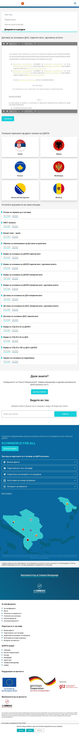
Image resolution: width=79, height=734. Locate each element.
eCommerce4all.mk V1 (11, 621)
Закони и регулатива (13, 24)
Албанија (7, 650)
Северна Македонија (11, 662)
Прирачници (10, 19)
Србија (6, 665)
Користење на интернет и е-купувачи (22, 474)
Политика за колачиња (12, 616)
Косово (6, 655)
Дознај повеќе (39, 392)
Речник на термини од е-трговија (17, 212)
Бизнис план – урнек (11, 233)
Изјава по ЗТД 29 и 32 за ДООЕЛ (16, 327)
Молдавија (8, 657)
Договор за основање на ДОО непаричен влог (22, 296)
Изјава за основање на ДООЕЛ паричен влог (22, 254)
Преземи (8, 119)
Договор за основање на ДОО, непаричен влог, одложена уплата (30, 306)
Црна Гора (7, 660)
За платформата (10, 608)
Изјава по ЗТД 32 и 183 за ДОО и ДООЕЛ (20, 348)
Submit (65, 414)
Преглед (8, 14)
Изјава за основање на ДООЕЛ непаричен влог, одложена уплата (30, 285)
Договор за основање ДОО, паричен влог (20, 316)
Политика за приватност (13, 613)
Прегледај (6, 216)
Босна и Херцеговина (11, 652)
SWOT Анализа (9, 223)
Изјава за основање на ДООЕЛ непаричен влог (23, 275)
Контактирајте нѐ (10, 618)
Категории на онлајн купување (19, 480)
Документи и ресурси (14, 29)
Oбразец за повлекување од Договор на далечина (24, 244)
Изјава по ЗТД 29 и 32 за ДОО (15, 337)
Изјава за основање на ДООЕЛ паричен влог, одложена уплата (29, 264)
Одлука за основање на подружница (18, 358)
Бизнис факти (11, 462)
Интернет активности (15, 486)
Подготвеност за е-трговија (17, 468)
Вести (6, 611)
